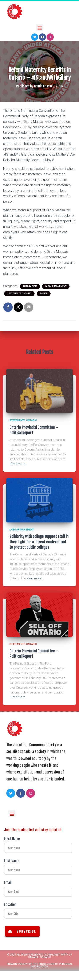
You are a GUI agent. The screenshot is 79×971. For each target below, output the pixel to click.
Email (8, 882)
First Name (12, 839)
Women (44, 293)
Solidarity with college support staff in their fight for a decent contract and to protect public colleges (38, 541)
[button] (39, 26)
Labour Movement (56, 286)
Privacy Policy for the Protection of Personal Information (40, 965)
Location (10, 904)
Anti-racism (30, 286)
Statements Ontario (19, 293)
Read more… (19, 463)
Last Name (11, 861)
